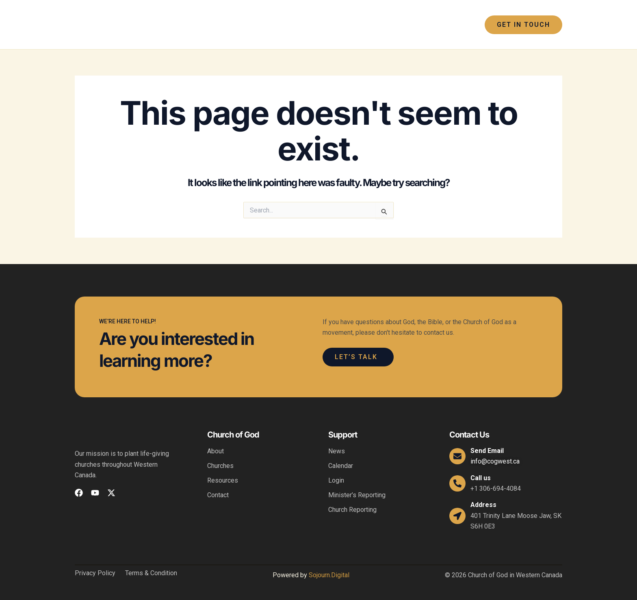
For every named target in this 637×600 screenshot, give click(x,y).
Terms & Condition (151, 573)
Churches (220, 466)
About (215, 451)
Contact (218, 495)
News (336, 451)
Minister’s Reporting (357, 495)
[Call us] (457, 483)
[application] (274, 25)
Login (336, 480)
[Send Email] (457, 456)
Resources (222, 480)
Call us (480, 478)
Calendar (340, 466)
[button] (523, 24)
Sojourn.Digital (329, 575)
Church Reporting (352, 509)
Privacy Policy (95, 573)
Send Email (487, 451)
